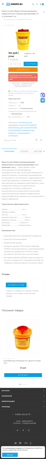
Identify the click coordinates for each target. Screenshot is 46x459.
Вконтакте (17, 428)
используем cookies (13, 448)
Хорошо (10, 455)
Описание (9, 151)
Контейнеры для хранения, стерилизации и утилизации (21, 133)
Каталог (6, 391)
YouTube (29, 428)
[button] (20, 384)
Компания (7, 396)
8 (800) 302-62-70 (23, 414)
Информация (8, 401)
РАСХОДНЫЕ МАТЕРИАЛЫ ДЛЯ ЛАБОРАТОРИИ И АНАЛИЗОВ (22, 127)
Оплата (24, 151)
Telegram (23, 428)
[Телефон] (33, 4)
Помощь (6, 407)
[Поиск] (37, 4)
